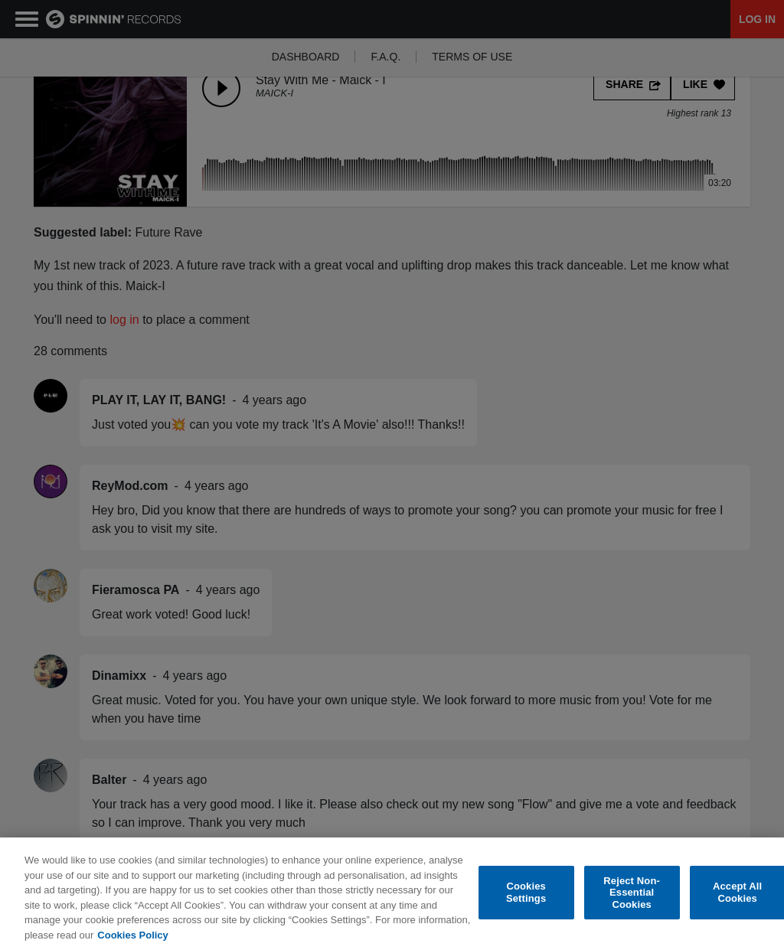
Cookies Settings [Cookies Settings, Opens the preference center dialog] (526, 896)
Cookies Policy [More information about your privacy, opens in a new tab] (132, 938)
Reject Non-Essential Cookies (631, 895)
